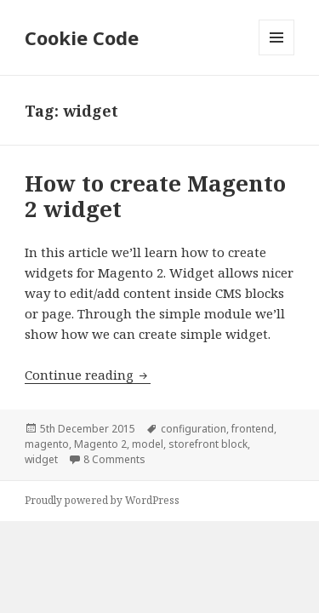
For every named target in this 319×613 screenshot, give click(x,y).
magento (47, 444)
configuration (193, 428)
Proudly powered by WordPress (102, 500)
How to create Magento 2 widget (155, 196)
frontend (252, 428)
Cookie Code (82, 37)
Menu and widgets (276, 54)
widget (41, 459)
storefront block (208, 444)
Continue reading (88, 374)
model (147, 444)
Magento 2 (100, 444)
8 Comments (114, 459)
